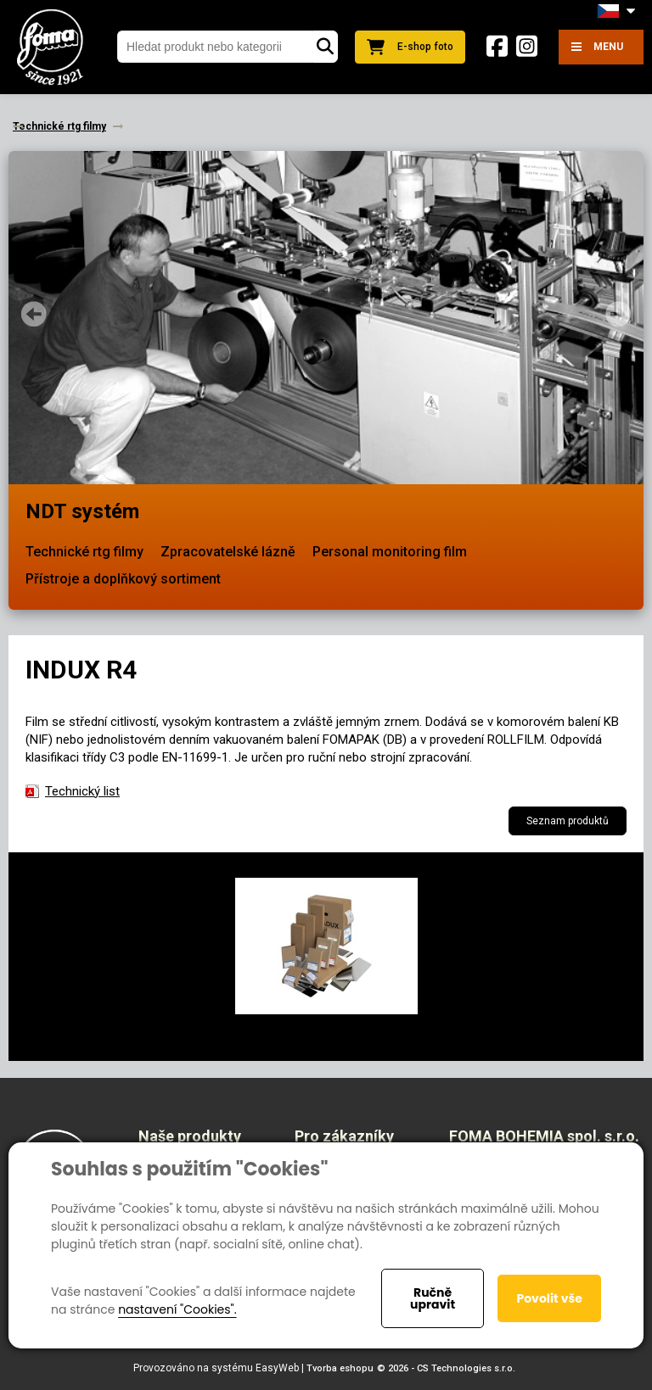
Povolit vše (549, 1298)
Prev (34, 314)
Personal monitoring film (389, 552)
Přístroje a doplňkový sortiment (123, 579)
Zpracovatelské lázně (227, 552)
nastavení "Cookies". (177, 1309)
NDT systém (82, 511)
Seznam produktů (567, 821)
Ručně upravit (432, 1298)
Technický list (82, 791)
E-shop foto (410, 47)
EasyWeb (277, 1368)
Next (618, 314)
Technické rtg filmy (84, 552)
